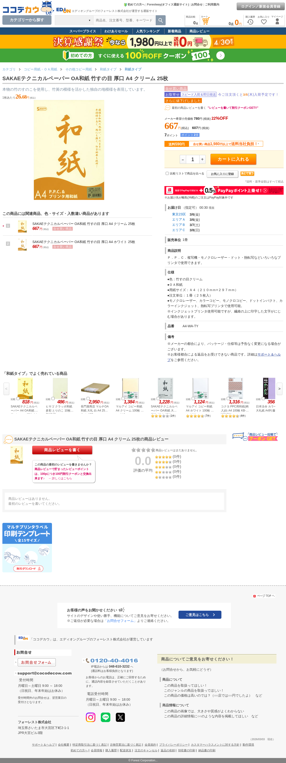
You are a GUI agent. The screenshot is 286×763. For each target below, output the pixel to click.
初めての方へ (134, 4)
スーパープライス (82, 31)
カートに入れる (233, 159)
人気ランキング (147, 31)
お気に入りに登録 (222, 174)
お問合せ (197, 4)
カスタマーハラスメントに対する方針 (215, 744)
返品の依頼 (168, 750)
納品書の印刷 (206, 750)
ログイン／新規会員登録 (261, 6)
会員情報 (96, 750)
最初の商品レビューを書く (189, 107)
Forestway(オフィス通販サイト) (168, 4)
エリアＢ (178, 225)
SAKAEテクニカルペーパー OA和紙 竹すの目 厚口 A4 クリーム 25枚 (83, 224)
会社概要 (63, 744)
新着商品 (174, 31)
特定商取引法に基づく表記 (89, 744)
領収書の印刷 (186, 750)
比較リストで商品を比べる (187, 173)
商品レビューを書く (62, 450)
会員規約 (150, 744)
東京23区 (179, 214)
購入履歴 (111, 750)
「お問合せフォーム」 (120, 621)
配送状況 (125, 750)
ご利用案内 (212, 4)
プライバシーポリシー (173, 744)
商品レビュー (199, 31)
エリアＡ (178, 219)
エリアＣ (178, 230)
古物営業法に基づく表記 (125, 744)
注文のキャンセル (146, 750)
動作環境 (248, 744)
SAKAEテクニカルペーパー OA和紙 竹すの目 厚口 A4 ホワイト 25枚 (83, 242)
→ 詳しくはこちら (60, 478)
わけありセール (116, 31)
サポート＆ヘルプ (43, 744)
